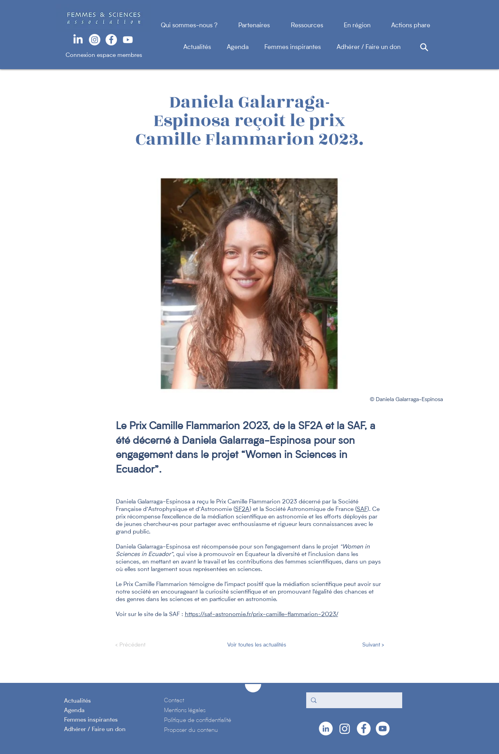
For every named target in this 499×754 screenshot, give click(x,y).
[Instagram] (94, 39)
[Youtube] (128, 39)
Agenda (245, 47)
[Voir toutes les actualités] (256, 645)
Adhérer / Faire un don (369, 47)
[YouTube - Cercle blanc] (383, 728)
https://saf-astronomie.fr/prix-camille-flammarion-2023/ (261, 615)
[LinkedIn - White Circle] (326, 728)
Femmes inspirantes (300, 47)
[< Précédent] (141, 645)
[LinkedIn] (78, 39)
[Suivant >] (364, 645)
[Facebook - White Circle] (111, 39)
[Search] (424, 47)
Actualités (205, 47)
